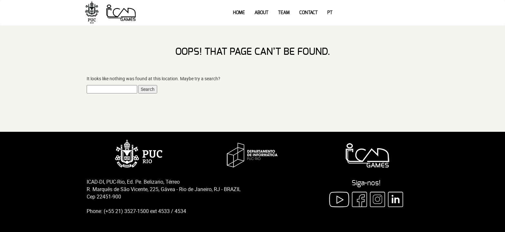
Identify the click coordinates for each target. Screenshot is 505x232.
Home (239, 13)
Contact (308, 13)
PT (329, 13)
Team (284, 13)
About (261, 13)
